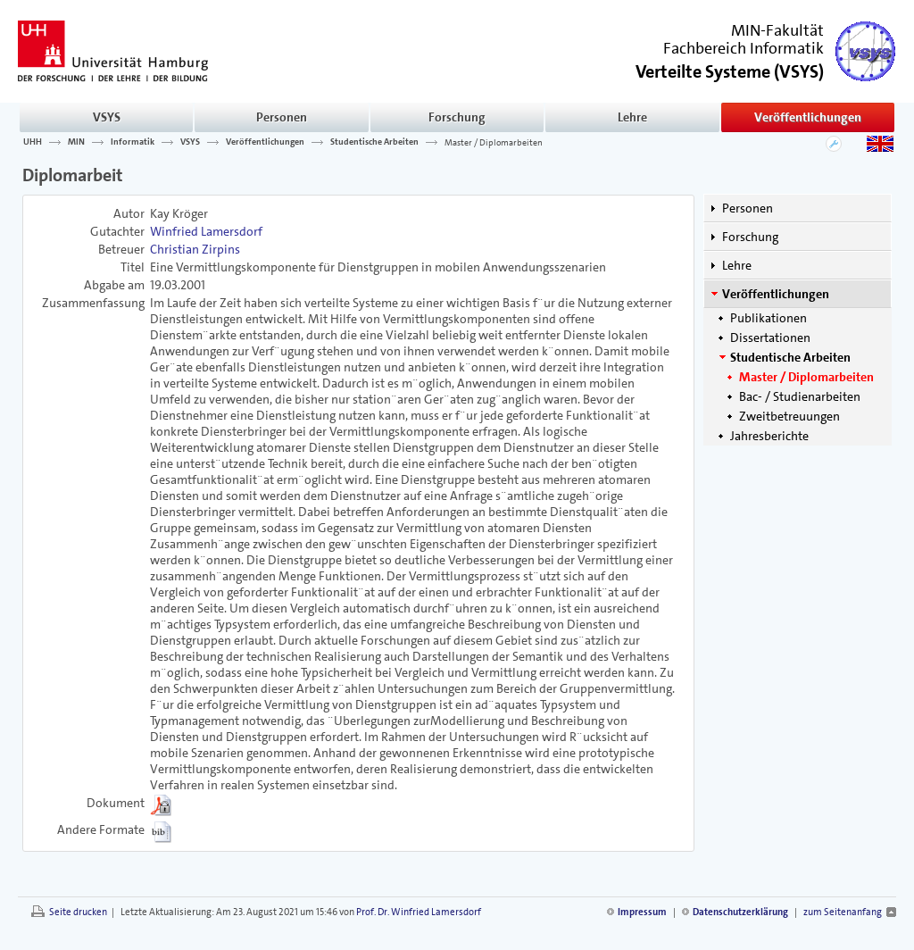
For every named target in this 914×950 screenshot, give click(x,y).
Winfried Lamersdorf (206, 231)
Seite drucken (78, 912)
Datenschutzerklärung (740, 912)
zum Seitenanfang (842, 912)
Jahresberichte (769, 436)
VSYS (106, 117)
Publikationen (768, 318)
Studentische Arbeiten (374, 142)
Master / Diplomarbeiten (494, 142)
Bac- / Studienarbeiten (799, 396)
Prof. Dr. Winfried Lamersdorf (418, 912)
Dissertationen (770, 337)
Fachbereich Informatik (743, 48)
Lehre (632, 117)
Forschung (457, 117)
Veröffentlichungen (807, 117)
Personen (281, 117)
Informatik (132, 142)
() (730, 70)
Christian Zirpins (195, 249)
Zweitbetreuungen (789, 416)
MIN (76, 142)
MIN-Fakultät (777, 30)
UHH (32, 142)
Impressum (642, 912)
